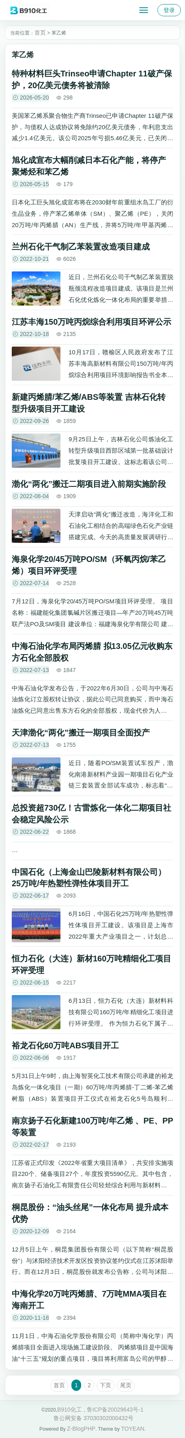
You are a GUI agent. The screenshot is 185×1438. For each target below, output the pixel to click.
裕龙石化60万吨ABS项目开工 (65, 1045)
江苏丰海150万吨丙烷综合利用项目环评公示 (91, 321)
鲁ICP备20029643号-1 (115, 1409)
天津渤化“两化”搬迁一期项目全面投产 (81, 732)
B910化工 (69, 1409)
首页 (40, 32)
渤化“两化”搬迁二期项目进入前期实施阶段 (89, 483)
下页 (105, 1385)
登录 (169, 10)
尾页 (125, 1385)
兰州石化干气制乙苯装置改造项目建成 (81, 246)
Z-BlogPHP (81, 1428)
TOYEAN (132, 1428)
